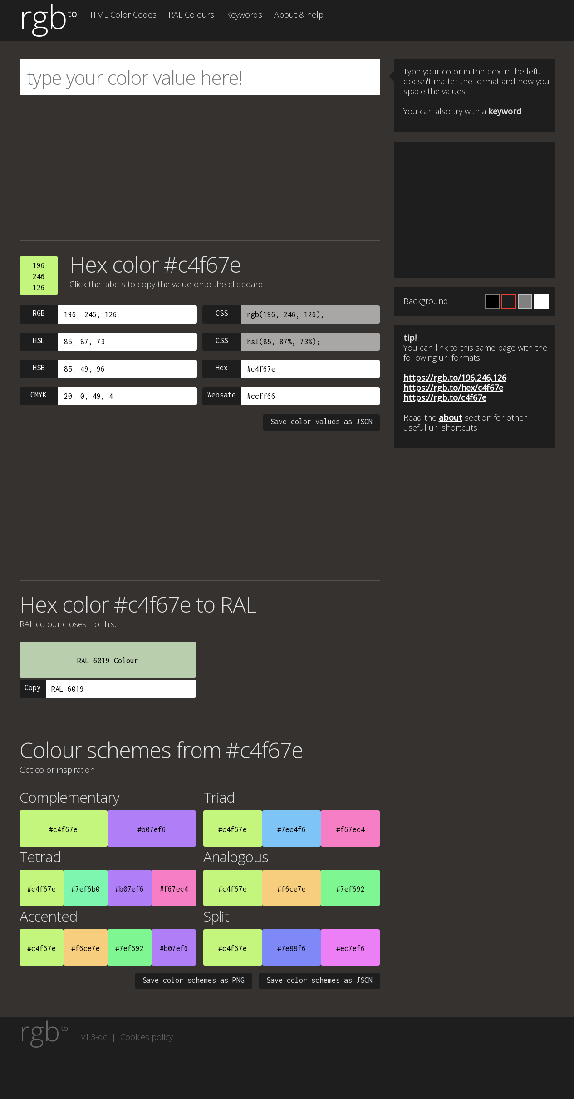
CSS (222, 313)
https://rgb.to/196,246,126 (454, 377)
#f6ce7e (291, 889)
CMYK (38, 395)
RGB (39, 313)
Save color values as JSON (321, 421)
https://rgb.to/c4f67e (444, 397)
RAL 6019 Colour (107, 661)
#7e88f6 (291, 948)
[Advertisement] (200, 167)
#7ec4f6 (291, 829)
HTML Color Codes (122, 14)
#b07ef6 (151, 829)
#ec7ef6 (350, 948)
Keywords (244, 14)
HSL (39, 340)
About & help (299, 14)
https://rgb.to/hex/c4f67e (453, 387)
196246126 (39, 276)
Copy (33, 687)
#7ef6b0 (85, 889)
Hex (222, 367)
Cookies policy (146, 1036)
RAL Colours (191, 14)
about (450, 417)
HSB (39, 367)
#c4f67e (63, 829)
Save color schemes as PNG (193, 980)
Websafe (221, 395)
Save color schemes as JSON (319, 980)
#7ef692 (350, 889)
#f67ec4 (350, 829)
